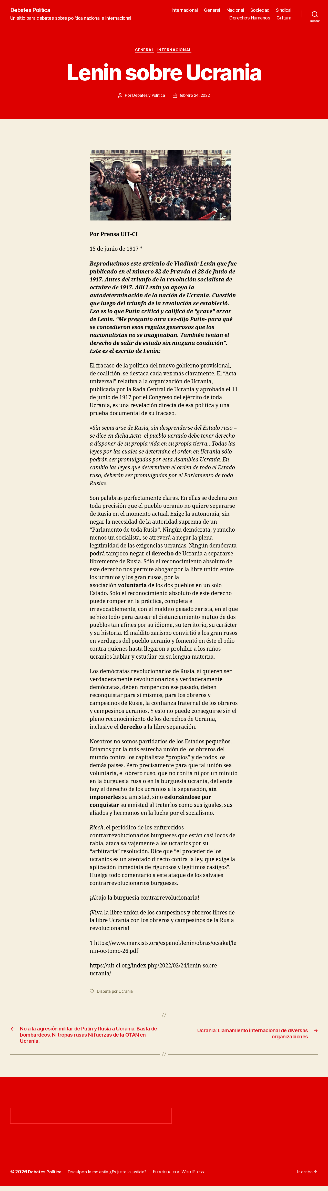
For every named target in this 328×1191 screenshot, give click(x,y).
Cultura (283, 18)
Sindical (283, 10)
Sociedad (260, 10)
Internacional (185, 10)
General (212, 10)
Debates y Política (147, 96)
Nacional (235, 10)
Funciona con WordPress (187, 1176)
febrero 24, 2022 (195, 96)
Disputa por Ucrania (115, 992)
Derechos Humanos (249, 18)
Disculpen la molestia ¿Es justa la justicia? (112, 1176)
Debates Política (33, 10)
